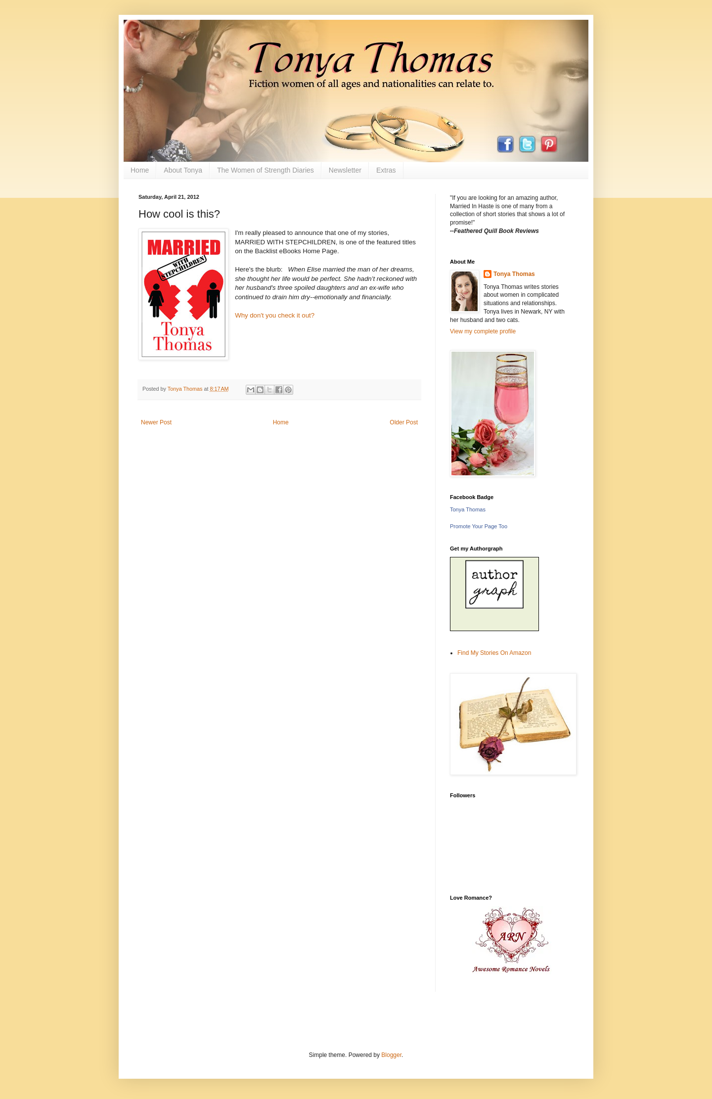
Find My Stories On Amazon (494, 652)
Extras (386, 170)
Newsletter (345, 170)
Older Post (404, 422)
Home (140, 170)
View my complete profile (483, 331)
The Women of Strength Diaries (265, 170)
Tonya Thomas (514, 274)
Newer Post (156, 422)
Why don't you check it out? (274, 315)
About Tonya (183, 170)
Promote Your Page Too (478, 526)
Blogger (391, 1055)
